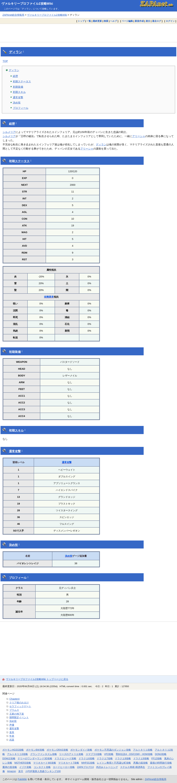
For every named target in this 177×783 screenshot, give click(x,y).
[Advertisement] (88, 33)
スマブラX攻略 (94, 754)
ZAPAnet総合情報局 (13, 15)
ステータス (22, 161)
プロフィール (20, 107)
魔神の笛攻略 (9, 767)
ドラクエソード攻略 (65, 758)
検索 (106, 21)
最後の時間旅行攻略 (161, 762)
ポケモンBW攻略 (35, 749)
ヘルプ (113, 21)
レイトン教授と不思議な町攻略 (114, 762)
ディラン (15, 52)
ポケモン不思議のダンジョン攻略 (113, 749)
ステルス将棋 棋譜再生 (132, 767)
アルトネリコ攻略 (142, 749)
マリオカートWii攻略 (44, 762)
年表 (11, 736)
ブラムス (14, 710)
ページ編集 (127, 21)
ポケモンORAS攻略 (57, 749)
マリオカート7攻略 (68, 762)
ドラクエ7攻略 (105, 758)
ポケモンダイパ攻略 (81, 749)
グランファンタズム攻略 (43, 754)
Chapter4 (14, 699)
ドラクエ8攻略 (123, 758)
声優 (11, 724)
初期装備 (18, 86)
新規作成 (139, 21)
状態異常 (49, 296)
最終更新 (97, 21)
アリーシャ (138, 136)
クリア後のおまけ (19, 702)
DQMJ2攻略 (8, 758)
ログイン (170, 21)
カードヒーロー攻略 (64, 767)
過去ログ (156, 21)
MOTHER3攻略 (22, 762)
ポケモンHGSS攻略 (13, 749)
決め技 (17, 102)
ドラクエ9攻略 (141, 758)
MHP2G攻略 (88, 762)
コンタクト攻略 (42, 767)
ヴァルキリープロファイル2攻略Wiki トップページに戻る (37, 679)
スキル (19, 430)
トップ (81, 21)
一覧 (88, 21)
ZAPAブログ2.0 (85, 767)
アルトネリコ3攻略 (17, 754)
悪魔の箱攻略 (140, 762)
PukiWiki (22, 779)
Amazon (11, 771)
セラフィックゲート (20, 706)
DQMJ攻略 (160, 754)
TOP (5, 61)
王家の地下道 (16, 713)
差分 (148, 21)
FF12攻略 (156, 758)
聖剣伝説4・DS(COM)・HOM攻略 (134, 754)
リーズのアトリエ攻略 (71, 754)
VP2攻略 (108, 754)
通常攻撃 (18, 97)
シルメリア (9, 131)
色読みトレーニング (107, 767)
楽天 (20, 771)
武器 (11, 739)
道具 (11, 732)
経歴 (15, 76)
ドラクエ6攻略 (87, 758)
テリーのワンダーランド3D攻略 (35, 758)
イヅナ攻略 (25, 767)
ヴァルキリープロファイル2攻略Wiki (27, 3)
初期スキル (19, 92)
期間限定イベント (19, 717)
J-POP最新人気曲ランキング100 (43, 771)
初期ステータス (22, 81)
